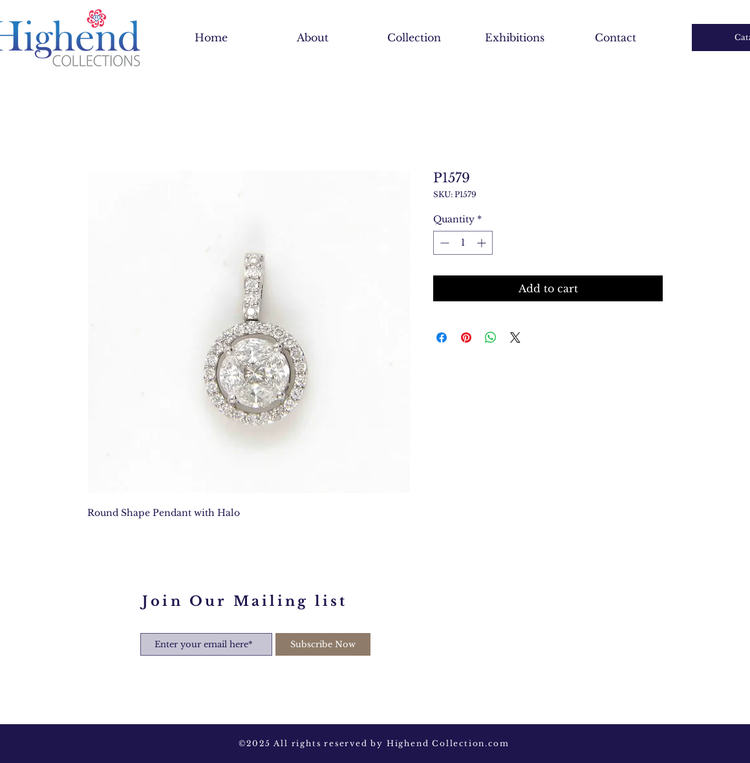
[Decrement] (443, 242)
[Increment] (483, 242)
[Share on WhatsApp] (490, 337)
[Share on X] (515, 337)
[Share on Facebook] (441, 337)
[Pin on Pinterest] (466, 337)
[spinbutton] (463, 242)
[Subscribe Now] (322, 644)
